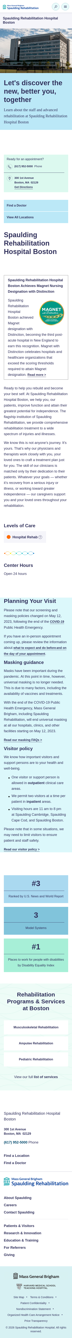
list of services (46, 1077)
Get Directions (23, 187)
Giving (9, 1255)
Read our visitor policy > (22, 849)
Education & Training (21, 1240)
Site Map (18, 1297)
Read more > (36, 374)
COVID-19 (57, 621)
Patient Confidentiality (33, 1303)
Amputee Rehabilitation (36, 1043)
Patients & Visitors (19, 1226)
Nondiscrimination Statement (33, 1309)
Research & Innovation (22, 1233)
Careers (10, 1205)
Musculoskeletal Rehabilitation (36, 1027)
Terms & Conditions (41, 1297)
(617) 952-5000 (15, 1142)
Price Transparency (36, 1320)
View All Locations (20, 217)
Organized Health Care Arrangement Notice (33, 1314)
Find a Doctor (16, 205)
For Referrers (15, 1248)
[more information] (40, 537)
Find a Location (16, 1156)
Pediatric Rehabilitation (36, 1059)
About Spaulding (17, 1198)
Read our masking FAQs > (23, 740)
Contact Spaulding (19, 1212)
